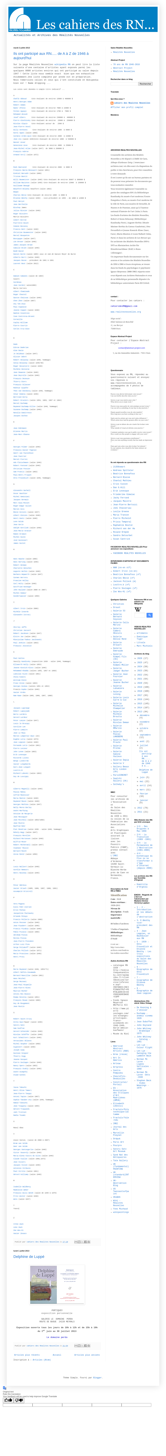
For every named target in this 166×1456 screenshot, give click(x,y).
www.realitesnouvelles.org (126, 312)
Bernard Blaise (121, 477)
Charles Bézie (19, 195)
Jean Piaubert (19, 926)
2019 (140, 687)
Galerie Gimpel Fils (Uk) (119, 656)
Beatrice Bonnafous (124, 474)
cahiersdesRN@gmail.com (124, 306)
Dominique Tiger (142, 638)
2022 (140, 675)
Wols (15, 1199)
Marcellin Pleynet (118, 1134)
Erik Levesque (121, 491)
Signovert (17, 1047)
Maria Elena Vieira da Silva (27, 1156)
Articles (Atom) (42, 1360)
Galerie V (118, 763)
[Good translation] (8, 1400)
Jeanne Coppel (19, 310)
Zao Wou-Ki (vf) (122, 592)
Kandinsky (26, 661)
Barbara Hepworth (21, 574)
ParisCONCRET (120, 775)
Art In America (117, 1059)
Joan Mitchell (19, 820)
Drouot (116, 607)
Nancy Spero (18, 1066)
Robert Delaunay (21, 360)
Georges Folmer (20, 447)
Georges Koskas (20, 686)
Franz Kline (18, 683)
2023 (140, 671)
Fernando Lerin (20, 745)
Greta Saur (18, 1022)
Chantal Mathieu (122, 481)
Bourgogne (17, 239)
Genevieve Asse (20, 145)
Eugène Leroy (19, 739)
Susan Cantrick (121, 539)
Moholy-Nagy (18, 832)
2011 (140, 812)
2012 (140, 808)
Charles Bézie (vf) (124, 578)
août (143, 741)
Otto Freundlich (21, 478)
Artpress (118, 1067)
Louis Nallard (19, 867)
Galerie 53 (119, 611)
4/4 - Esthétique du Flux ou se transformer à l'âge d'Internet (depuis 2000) (145, 860)
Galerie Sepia (121, 760)
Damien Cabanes (20, 276)
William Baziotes (21, 183)
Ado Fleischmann (21, 463)
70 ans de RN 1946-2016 (126, 64)
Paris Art (118, 1142)
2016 (140, 699)
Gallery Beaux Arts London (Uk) (121, 769)
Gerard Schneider (21, 1031)
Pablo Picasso (19, 932)
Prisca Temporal (122, 522)
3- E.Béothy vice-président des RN (145, 924)
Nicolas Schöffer (21, 1035)
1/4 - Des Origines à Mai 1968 (143, 829)
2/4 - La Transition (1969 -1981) (144, 837)
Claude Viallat (20, 1159)
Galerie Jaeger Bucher (121, 669)
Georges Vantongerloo (23, 1150)
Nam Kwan (17, 696)
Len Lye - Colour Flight (145, 1046)
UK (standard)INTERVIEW (121, 1174)
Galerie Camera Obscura (117, 631)
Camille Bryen (19, 248)
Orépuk (116, 1139)
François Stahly (21, 1069)
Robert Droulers (21, 400)
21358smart (119, 467)
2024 (140, 667)
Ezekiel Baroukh (21, 173)
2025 (140, 662)
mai (142, 781)
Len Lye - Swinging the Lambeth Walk (144, 1053)
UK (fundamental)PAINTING (121, 1166)
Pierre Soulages (21, 1062)
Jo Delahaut (18, 354)
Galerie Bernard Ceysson (117, 616)
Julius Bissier (20, 211)
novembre (144, 722)
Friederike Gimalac (124, 494)
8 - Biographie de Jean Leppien (145, 990)
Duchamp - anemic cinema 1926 (145, 1016)
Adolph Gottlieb (21, 528)
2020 (140, 683)
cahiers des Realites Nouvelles (132, 103)
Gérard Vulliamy (21, 1174)
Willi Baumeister (21, 180)
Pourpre (117, 1145)
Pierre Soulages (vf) (125, 588)
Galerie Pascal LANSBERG (118, 734)
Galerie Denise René (119, 638)
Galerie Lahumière (118, 687)
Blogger (97, 1378)
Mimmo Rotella (19, 997)
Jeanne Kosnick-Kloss (23, 668)
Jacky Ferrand (121, 498)
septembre (145, 735)
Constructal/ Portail (120, 1083)
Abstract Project (122, 68)
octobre (144, 728)
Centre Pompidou (118, 1071)
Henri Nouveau (19, 873)
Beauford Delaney (21, 189)
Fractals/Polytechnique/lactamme (121, 1112)
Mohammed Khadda (21, 671)
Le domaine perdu (57, 1337)
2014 (140, 708)
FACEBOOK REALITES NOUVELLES (129, 553)
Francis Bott (19, 229)
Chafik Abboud (19, 99)
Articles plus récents (27, 1355)
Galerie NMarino (117, 727)
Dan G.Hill (119, 487)
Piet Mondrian (19, 829)
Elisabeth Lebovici (118, 1104)
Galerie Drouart (117, 643)
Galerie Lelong (117, 693)
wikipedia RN (62, 64)
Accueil (57, 1355)
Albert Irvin (19, 609)
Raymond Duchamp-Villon (24, 407)
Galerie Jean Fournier (120, 675)
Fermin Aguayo (19, 111)
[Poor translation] (19, 1400)
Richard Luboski (21, 773)
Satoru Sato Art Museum (119, 1150)
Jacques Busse (19, 260)
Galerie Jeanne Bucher (121, 681)
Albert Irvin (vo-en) (125, 571)
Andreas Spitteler (123, 470)
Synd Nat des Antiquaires (120, 1156)
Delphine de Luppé (28, 1257)
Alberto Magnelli (21, 789)
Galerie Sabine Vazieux (117, 754)
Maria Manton (19, 798)
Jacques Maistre (122, 501)
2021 (140, 679)
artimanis (142, 633)
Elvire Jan (18, 637)
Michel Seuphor (20, 1044)
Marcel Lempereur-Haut (24, 736)
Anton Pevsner (19, 923)
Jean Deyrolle (19, 375)
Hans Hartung (19, 562)
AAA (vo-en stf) (122, 567)
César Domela (19, 394)
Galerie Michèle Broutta (117, 714)
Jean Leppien (19, 742)
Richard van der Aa (124, 528)
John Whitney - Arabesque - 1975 (145, 1031)
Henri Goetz (18, 518)
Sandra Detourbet (122, 535)
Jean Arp (17, 139)
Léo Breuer (18, 242)
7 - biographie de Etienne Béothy (145, 981)
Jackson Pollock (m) (124, 581)
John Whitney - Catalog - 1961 (144, 1039)
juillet (144, 745)
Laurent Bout (19, 264)
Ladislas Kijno (20, 674)
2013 (140, 712)
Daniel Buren (19, 254)
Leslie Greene (121, 511)
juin (143, 777)
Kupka (23, 689)
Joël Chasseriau (122, 508)
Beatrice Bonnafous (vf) (127, 574)
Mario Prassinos (21, 954)
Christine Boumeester (23, 232)
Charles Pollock (21, 951)
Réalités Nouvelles (124, 52)
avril (143, 785)
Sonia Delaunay (20, 363)
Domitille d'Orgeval (142, 885)
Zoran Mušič (18, 854)
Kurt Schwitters (21, 1038)
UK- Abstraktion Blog (119, 1183)
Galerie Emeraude (118, 649)
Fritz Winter (19, 1196)
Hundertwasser (19, 596)
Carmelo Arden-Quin (22, 136)
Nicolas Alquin (20, 124)
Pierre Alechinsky (22, 120)
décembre (144, 715)
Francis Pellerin (21, 919)
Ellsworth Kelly (21, 665)
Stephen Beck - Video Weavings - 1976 (144, 1084)
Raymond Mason (19, 801)
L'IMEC (114, 856)
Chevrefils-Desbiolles (119, 1077)
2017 (140, 695)
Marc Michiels (145, 646)
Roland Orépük (121, 532)
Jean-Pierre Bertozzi (125, 505)
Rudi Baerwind (19, 167)
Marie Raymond (19, 969)
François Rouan (20, 1000)
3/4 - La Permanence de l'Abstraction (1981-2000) (145, 846)
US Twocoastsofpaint (121, 1191)
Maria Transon (121, 515)
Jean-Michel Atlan (22, 149)
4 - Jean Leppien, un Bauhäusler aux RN (143, 934)
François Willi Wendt (23, 1193)
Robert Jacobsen (21, 633)
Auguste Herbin (20, 571)
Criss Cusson (120, 484)
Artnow (116, 1063)
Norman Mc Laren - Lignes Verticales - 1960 (144, 1064)
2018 (140, 691)
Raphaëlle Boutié (122, 525)
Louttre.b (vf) (121, 585)
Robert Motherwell (22, 845)
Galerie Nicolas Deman (121, 721)
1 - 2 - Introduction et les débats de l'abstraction (145, 912)
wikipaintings (121, 1212)
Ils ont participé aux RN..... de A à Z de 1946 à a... (145, 758)
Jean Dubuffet (145, 1022)
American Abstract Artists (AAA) (121, 1048)
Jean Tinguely (19, 1106)
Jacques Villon (20, 1165)
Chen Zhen (17, 301)
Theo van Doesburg (22, 391)
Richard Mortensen (22, 839)
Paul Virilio (19, 1171)
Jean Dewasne (19, 372)
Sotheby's (118, 784)
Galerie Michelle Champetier (119, 706)
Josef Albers (19, 117)
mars (143, 790)
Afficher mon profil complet (127, 107)
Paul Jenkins (19, 643)
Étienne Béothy (20, 198)
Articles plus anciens (87, 1355)
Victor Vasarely (21, 1153)
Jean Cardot (18, 285)
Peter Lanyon (19, 721)
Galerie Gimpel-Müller (121, 663)
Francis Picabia (21, 929)
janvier (144, 800)
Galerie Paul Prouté (120, 741)
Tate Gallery (120, 1160)
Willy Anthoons (20, 130)
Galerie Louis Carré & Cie (121, 698)
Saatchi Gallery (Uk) (120, 779)
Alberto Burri (19, 257)
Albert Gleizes (20, 515)
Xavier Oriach (19, 888)
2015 (140, 704)
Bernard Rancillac (22, 975)
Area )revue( (120, 1054)
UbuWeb (116, 1197)
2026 (140, 658)
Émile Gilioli (19, 512)
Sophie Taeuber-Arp (22, 1100)
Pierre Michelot (122, 518)
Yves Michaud (120, 1209)
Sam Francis (18, 472)
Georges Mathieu (21, 804)
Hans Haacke (18, 559)
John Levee (18, 752)
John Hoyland (19, 590)
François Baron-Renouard (25, 170)
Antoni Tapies (19, 1097)
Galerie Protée (117, 747)
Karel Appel (18, 133)
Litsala (141, 642)
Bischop (16, 208)
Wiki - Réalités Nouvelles (118, 1203)
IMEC (115, 1123)
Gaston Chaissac (21, 298)
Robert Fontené (20, 466)
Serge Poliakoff (21, 947)
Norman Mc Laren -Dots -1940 (143, 1074)
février (144, 794)
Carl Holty (18, 584)
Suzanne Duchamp (21, 410)
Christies (118, 604)
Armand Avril (19, 155)
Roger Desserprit (21, 366)
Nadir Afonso (19, 108)
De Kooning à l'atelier (144, 1008)
